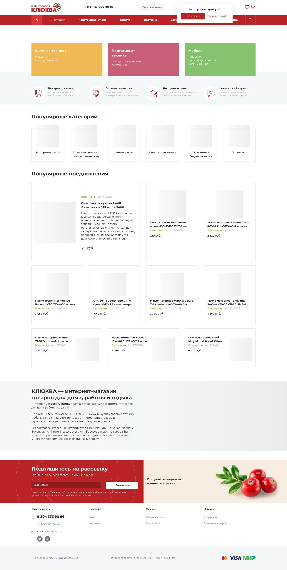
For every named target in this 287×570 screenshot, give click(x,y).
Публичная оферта (165, 557)
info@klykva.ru (52, 531)
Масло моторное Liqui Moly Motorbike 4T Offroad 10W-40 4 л (206, 341)
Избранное (210, 517)
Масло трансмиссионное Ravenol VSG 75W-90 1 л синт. (55, 302)
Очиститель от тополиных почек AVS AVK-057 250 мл (168, 224)
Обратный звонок (152, 7)
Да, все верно (193, 16)
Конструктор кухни (92, 19)
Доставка (150, 19)
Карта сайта (153, 523)
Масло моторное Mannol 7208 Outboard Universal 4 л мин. (53, 341)
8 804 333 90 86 (100, 7)
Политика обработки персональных (130, 557)
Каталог (57, 20)
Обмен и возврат (156, 517)
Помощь (232, 19)
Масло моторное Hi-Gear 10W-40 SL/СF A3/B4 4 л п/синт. (130, 341)
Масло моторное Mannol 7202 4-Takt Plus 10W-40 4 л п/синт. (228, 224)
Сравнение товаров (215, 523)
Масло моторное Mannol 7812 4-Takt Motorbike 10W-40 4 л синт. (172, 304)
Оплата (125, 19)
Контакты (94, 523)
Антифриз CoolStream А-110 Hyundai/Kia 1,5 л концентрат (113, 302)
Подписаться (122, 485)
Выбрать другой (216, 16)
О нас (92, 517)
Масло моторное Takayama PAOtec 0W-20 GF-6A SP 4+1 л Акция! (227, 304)
